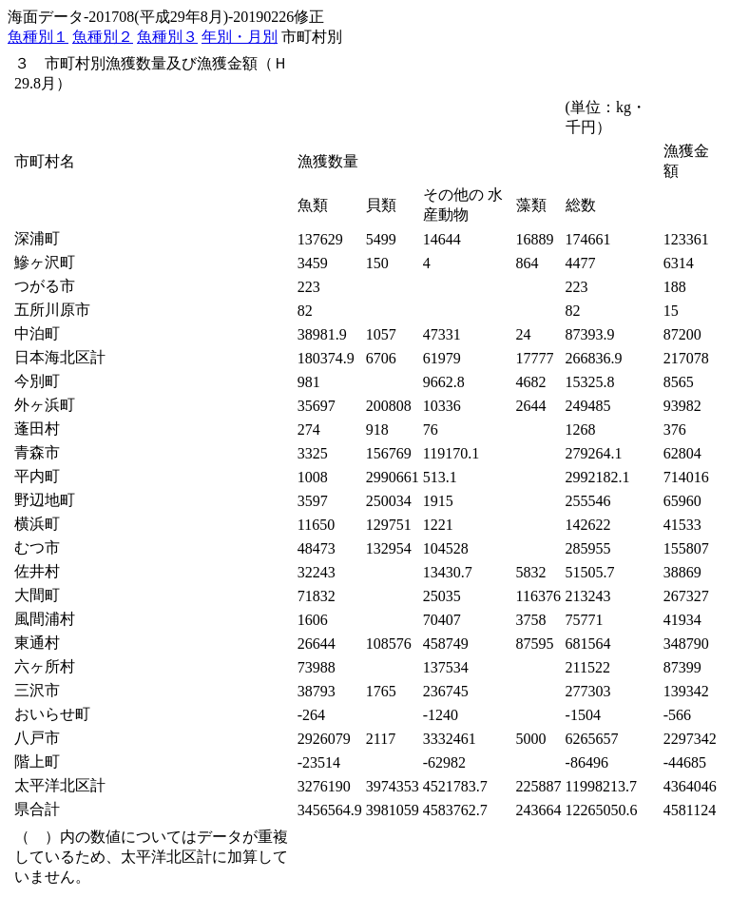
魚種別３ (167, 37)
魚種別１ (38, 37)
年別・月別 (240, 37)
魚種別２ (102, 37)
